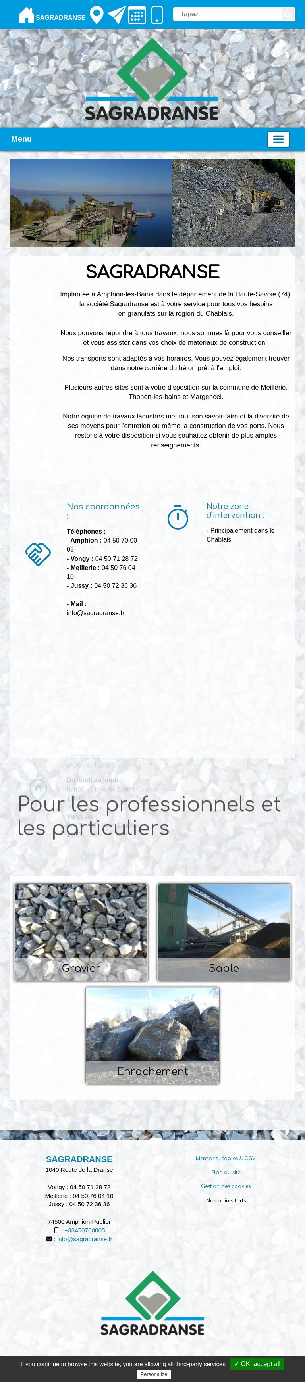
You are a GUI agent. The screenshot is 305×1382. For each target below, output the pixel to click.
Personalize (154, 1374)
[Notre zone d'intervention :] (178, 519)
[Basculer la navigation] (278, 139)
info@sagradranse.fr (84, 1239)
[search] (227, 14)
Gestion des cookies (226, 1186)
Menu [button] (21, 138)
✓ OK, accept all (257, 1364)
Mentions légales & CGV (226, 1158)
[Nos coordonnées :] (38, 687)
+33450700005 (84, 1230)
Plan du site (225, 1172)
